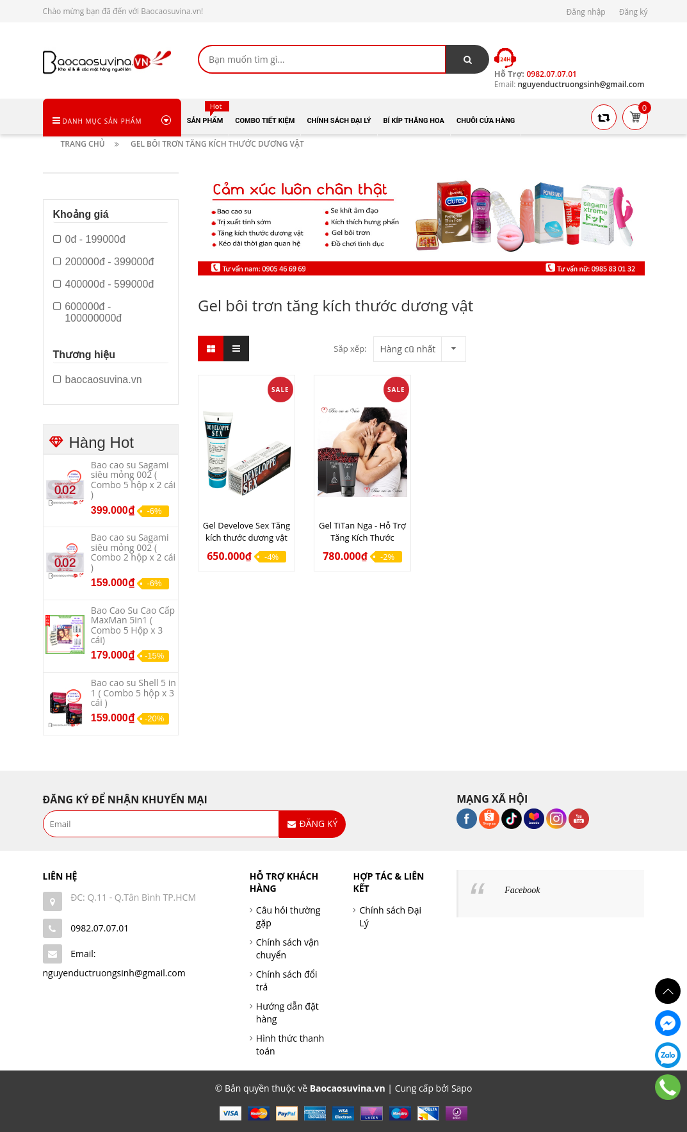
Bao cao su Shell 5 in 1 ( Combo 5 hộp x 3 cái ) (133, 693)
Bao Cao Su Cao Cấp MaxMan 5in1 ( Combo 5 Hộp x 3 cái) (133, 625)
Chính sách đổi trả (287, 980)
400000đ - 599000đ (103, 284)
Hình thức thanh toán (290, 1044)
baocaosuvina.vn (97, 380)
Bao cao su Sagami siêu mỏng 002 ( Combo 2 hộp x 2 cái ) (133, 552)
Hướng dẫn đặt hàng (287, 1012)
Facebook (522, 890)
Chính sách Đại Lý (390, 916)
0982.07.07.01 (99, 928)
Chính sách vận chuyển (287, 948)
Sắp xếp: (350, 348)
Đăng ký (633, 11)
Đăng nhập (586, 11)
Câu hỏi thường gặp (288, 916)
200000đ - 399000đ (103, 262)
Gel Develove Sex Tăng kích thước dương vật (246, 531)
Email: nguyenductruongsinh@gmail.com (114, 963)
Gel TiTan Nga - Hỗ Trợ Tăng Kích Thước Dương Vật (362, 537)
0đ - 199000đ (89, 239)
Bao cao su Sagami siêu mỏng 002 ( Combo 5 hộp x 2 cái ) (133, 479)
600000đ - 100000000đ (87, 312)
